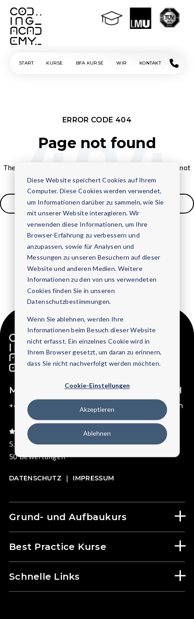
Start (26, 63)
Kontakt (150, 63)
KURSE (54, 63)
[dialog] (97, 309)
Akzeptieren (97, 410)
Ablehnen (97, 433)
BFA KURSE (90, 63)
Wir (121, 63)
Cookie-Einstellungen (97, 385)
